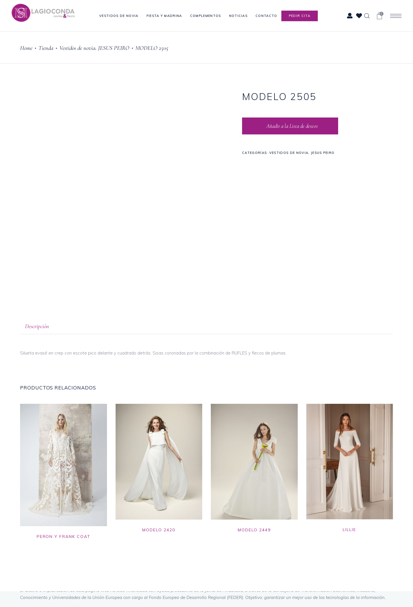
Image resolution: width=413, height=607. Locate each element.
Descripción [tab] (37, 326)
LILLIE (349, 529)
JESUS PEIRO (113, 48)
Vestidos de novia (77, 48)
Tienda (45, 48)
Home (26, 48)
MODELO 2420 (158, 529)
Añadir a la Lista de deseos (291, 126)
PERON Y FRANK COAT (63, 536)
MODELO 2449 (254, 529)
